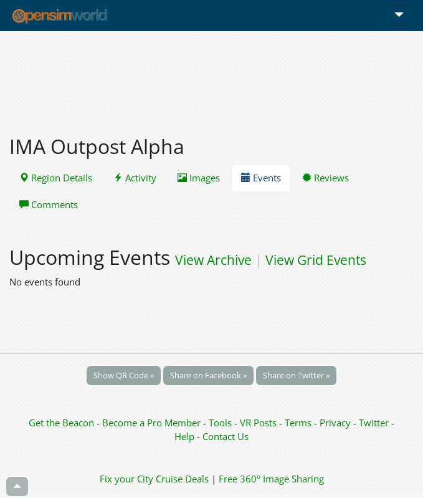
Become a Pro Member (152, 422)
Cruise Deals (182, 478)
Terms (299, 422)
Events (261, 177)
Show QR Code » (123, 375)
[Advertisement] (211, 76)
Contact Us (225, 436)
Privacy (335, 422)
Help (184, 436)
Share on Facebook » (208, 375)
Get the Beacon (61, 422)
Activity (134, 177)
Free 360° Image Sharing (271, 478)
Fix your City (126, 478)
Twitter (374, 422)
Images (199, 177)
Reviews (325, 177)
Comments (48, 204)
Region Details (55, 177)
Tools (221, 422)
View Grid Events (315, 260)
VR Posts (259, 422)
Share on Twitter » (296, 375)
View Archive (213, 260)
